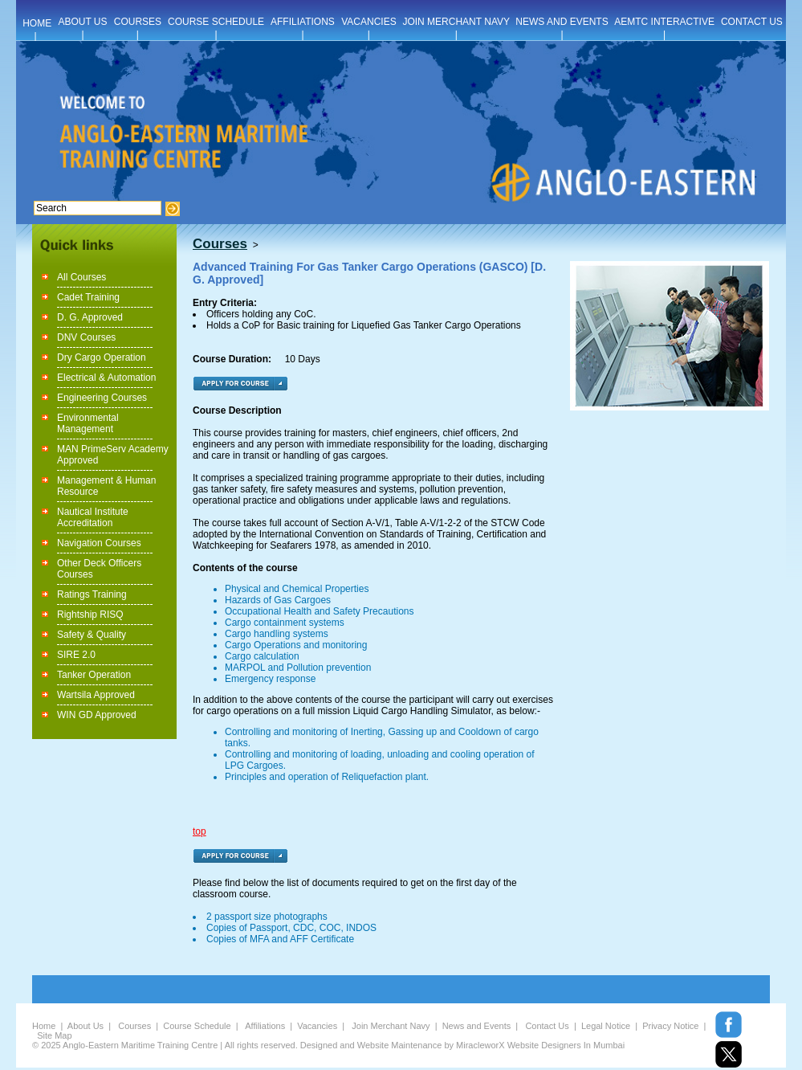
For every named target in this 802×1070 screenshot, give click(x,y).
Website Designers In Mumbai (566, 1045)
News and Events (476, 1026)
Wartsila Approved (96, 694)
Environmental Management (88, 423)
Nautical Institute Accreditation (92, 517)
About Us (85, 1026)
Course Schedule (196, 1026)
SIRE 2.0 (76, 654)
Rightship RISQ (90, 614)
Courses (134, 1026)
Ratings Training (92, 594)
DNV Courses (86, 337)
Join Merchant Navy (390, 1026)
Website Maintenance (399, 1045)
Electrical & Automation (106, 377)
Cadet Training (88, 297)
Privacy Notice (670, 1026)
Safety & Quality (91, 634)
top (199, 831)
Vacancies (317, 1026)
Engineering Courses (102, 397)
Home (43, 1026)
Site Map (54, 1035)
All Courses (81, 277)
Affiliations (265, 1026)
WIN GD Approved (96, 715)
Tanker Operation (94, 674)
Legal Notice (605, 1026)
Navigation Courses (99, 543)
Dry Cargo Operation (101, 357)
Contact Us (546, 1026)
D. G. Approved (90, 317)
